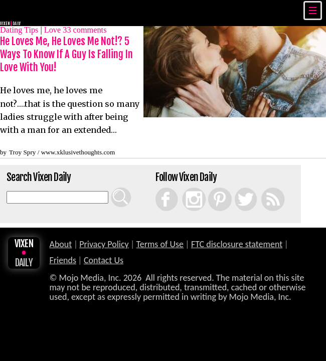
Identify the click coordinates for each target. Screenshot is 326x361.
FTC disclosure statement (236, 244)
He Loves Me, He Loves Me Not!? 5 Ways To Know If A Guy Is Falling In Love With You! (66, 54)
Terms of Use (160, 244)
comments (84, 30)
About (60, 244)
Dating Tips (19, 30)
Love (52, 30)
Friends (62, 260)
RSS (263, 187)
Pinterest (211, 187)
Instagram (186, 187)
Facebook (159, 187)
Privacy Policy (103, 244)
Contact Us (103, 260)
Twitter (237, 187)
